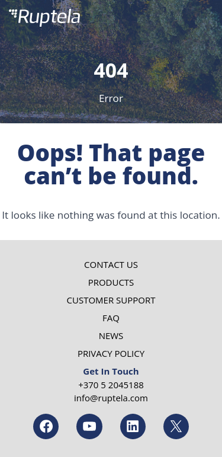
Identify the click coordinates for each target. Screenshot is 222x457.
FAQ (111, 318)
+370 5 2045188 (111, 385)
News (111, 335)
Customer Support (111, 300)
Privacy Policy (111, 353)
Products (111, 282)
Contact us (111, 264)
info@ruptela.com (111, 398)
